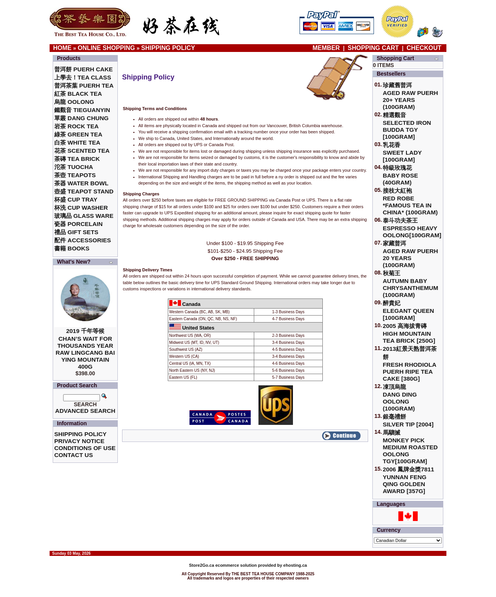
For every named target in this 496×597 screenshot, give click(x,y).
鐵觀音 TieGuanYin (82, 110)
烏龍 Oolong (74, 101)
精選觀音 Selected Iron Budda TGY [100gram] (407, 126)
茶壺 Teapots (75, 175)
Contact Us (73, 455)
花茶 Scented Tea (82, 150)
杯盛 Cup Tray (75, 199)
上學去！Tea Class (82, 77)
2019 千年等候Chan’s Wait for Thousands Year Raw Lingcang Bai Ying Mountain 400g (85, 349)
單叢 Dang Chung (81, 118)
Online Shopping (106, 48)
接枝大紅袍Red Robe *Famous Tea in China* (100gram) (410, 201)
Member (327, 48)
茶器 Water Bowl (81, 183)
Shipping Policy (168, 48)
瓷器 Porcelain (78, 224)
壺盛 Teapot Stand (84, 191)
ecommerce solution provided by (236, 565)
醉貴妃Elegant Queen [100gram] (408, 310)
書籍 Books (72, 248)
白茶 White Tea (77, 142)
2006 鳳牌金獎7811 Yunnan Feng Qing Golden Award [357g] (408, 480)
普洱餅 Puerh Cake (83, 69)
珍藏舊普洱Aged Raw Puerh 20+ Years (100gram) (410, 96)
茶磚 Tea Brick (77, 158)
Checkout (423, 48)
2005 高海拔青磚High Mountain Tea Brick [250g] (409, 333)
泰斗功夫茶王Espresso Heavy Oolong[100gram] (412, 227)
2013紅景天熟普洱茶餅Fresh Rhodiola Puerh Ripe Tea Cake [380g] (410, 363)
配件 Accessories (82, 240)
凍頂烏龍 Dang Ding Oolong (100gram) (400, 397)
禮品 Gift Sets (76, 232)
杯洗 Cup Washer (81, 207)
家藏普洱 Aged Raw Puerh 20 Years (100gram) (410, 254)
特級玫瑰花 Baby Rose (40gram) (400, 175)
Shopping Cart (373, 48)
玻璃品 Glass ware (84, 215)
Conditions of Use (84, 448)
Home (62, 48)
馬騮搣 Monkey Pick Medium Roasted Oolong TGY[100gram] (410, 446)
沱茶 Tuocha (73, 167)
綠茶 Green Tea (78, 134)
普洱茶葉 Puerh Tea (84, 85)
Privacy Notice (79, 441)
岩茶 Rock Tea (76, 126)
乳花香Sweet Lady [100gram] (402, 152)
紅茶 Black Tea (78, 93)
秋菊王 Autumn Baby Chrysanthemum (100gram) (410, 284)
